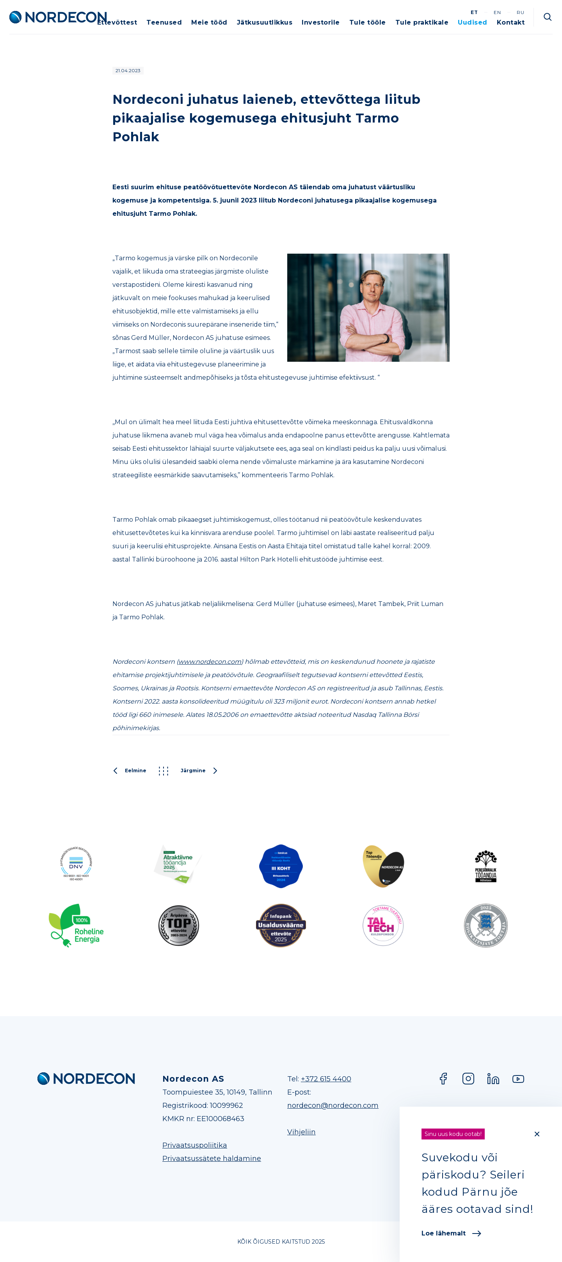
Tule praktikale (422, 22)
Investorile (321, 22)
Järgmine (199, 771)
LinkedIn (493, 1078)
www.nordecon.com (209, 661)
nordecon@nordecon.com (333, 1105)
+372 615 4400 (326, 1079)
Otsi (548, 17)
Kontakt (511, 22)
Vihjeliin (301, 1132)
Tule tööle (367, 22)
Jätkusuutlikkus (265, 22)
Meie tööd (209, 22)
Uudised (472, 22)
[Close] (537, 1134)
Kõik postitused (163, 771)
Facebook (443, 1078)
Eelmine (129, 771)
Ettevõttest (117, 22)
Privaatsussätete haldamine (211, 1158)
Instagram (468, 1078)
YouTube (518, 1078)
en (497, 12)
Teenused (164, 22)
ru (521, 12)
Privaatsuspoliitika (194, 1145)
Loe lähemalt (451, 1233)
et (474, 12)
